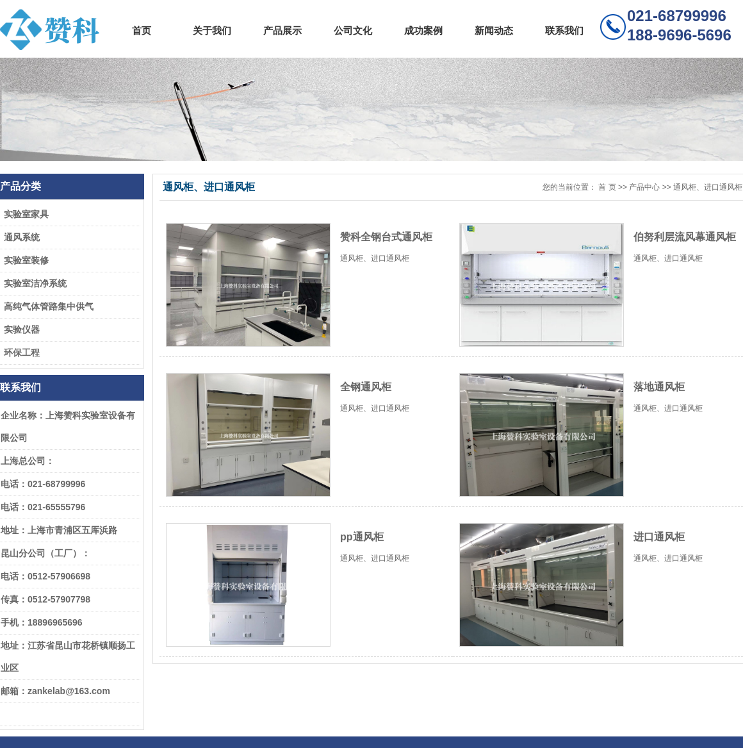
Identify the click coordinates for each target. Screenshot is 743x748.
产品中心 (644, 187)
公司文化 (353, 30)
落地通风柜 (659, 386)
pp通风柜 (362, 536)
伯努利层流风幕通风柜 (684, 236)
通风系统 (22, 237)
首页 (141, 30)
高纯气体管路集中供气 (49, 306)
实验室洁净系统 (35, 283)
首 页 (607, 187)
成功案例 (423, 30)
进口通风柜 (659, 536)
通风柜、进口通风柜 (707, 187)
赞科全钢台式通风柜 (386, 236)
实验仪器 (22, 329)
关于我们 (212, 30)
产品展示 (282, 30)
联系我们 (564, 30)
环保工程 (22, 352)
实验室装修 (26, 260)
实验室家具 (26, 214)
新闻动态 (494, 30)
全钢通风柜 (365, 386)
